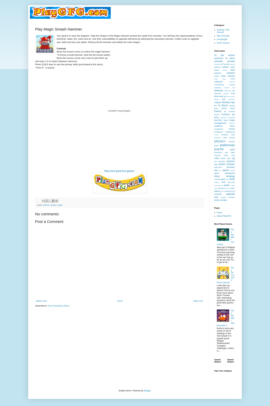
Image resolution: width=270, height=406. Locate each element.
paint (225, 138)
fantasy (53, 205)
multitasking (230, 132)
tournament (218, 185)
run (215, 161)
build (233, 70)
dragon (226, 93)
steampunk (230, 173)
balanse (217, 67)
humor (217, 114)
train (215, 188)
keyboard (223, 117)
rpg (233, 158)
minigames (218, 129)
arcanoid (217, 64)
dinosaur (217, 93)
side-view (218, 167)
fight (233, 102)
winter (217, 200)
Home (120, 301)
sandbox (221, 161)
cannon (217, 73)
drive (216, 96)
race (233, 152)
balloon (225, 67)
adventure (218, 58)
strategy (230, 176)
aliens (232, 58)
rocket (222, 158)
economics (231, 96)
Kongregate (222, 39)
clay (224, 79)
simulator (230, 167)
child (216, 79)
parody (232, 138)
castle (216, 76)
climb (233, 79)
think (232, 179)
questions (218, 152)
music (216, 135)
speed (232, 170)
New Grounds (223, 36)
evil (223, 99)
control (232, 85)
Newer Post (41, 301)
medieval (218, 126)
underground (229, 191)
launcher (218, 120)
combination (219, 85)
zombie (223, 200)
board (216, 70)
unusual (217, 194)
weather (223, 197)
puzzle (219, 149)
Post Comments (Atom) (58, 306)
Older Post (198, 301)
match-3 (232, 123)
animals (218, 61)
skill (216, 170)
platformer (227, 145)
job (233, 114)
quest (232, 149)
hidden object (228, 108)
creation (227, 88)
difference (227, 91)
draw (233, 93)
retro (233, 155)
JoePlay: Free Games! (223, 31)
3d (215, 55)
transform (222, 188)
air (226, 58)
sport (216, 173)
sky (220, 170)
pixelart (232, 142)
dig (233, 91)
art (222, 64)
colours (232, 82)
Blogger (147, 390)
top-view (231, 182)
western (231, 197)
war (216, 197)
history (217, 111)
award (232, 64)
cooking (217, 88)
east (221, 96)
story (217, 176)
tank (223, 179)
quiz (226, 152)
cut (233, 88)
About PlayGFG (224, 216)
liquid (226, 120)
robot (216, 158)
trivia (228, 188)
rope (229, 158)
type (222, 191)
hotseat (232, 111)
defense (46, 205)
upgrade (230, 194)
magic (60, 205)
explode (217, 102)
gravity (232, 105)
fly (219, 105)
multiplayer (218, 132)
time (223, 182)
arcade (231, 61)
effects (216, 99)
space (225, 170)
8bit (222, 55)
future (225, 105)
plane (216, 145)
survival (217, 179)
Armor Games (223, 43)
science (230, 161)
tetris (227, 179)
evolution (231, 99)
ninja (233, 135)
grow (216, 108)
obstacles (217, 138)
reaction (217, 155)
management (220, 123)
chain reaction (228, 76)
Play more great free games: (119, 171)
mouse (232, 129)
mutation (224, 135)
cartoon (231, 73)
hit (225, 111)
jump (216, 117)
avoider (227, 64)
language (231, 117)
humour (225, 114)
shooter (231, 164)
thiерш (216, 182)
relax (226, 155)
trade (233, 185)
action (231, 55)
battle (232, 67)
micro (232, 126)
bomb (225, 70)
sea (215, 164)
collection (218, 82)
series (222, 164)
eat (225, 96)
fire (215, 105)
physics (219, 141)
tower (227, 185)
